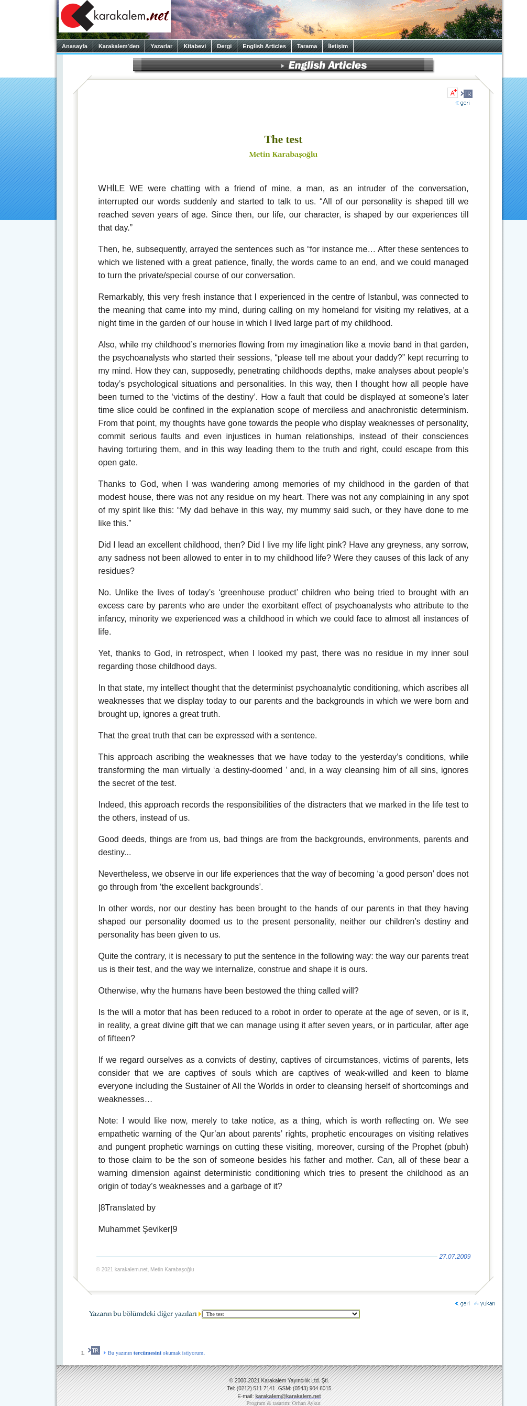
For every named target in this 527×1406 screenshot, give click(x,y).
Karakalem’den (118, 46)
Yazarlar (161, 46)
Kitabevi (194, 46)
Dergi (224, 46)
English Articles (264, 46)
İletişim (338, 46)
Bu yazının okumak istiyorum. (146, 1353)
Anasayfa (74, 46)
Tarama (307, 46)
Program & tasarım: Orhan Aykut (283, 1403)
